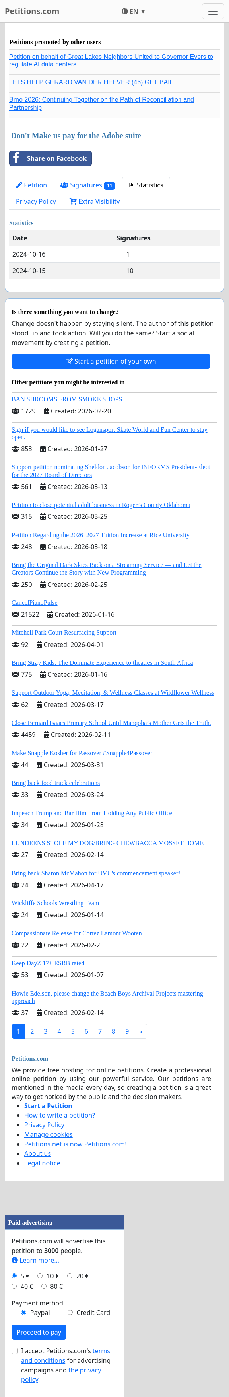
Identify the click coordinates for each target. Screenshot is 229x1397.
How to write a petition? (59, 1115)
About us (37, 1153)
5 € (25, 1276)
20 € (82, 1276)
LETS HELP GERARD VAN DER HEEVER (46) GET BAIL (91, 82)
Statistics (146, 185)
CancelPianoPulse (35, 602)
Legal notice (42, 1163)
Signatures (87, 185)
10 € (53, 1276)
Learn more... (35, 1260)
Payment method (37, 1303)
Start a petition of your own (111, 361)
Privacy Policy (36, 201)
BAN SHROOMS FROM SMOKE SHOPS (67, 399)
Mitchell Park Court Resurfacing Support (64, 632)
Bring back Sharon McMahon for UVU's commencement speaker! (96, 873)
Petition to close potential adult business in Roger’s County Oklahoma (101, 504)
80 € (56, 1286)
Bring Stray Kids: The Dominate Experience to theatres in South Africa (102, 662)
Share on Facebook (48, 158)
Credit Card (93, 1312)
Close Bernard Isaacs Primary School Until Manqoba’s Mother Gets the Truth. (111, 722)
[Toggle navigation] (213, 11)
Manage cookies (48, 1134)
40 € (27, 1286)
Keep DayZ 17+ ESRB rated (48, 963)
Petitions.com (32, 11)
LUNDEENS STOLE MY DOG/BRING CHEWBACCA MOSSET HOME (108, 843)
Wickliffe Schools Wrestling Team (55, 903)
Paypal (40, 1312)
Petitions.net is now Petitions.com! (75, 1144)
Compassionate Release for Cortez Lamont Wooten (77, 933)
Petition (31, 185)
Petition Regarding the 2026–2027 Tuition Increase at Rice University (101, 535)
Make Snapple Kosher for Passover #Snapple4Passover (82, 753)
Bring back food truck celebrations (56, 782)
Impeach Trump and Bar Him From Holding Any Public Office (92, 813)
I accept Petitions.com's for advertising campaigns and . (66, 1365)
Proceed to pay (39, 1332)
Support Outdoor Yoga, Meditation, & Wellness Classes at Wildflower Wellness (113, 692)
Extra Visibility (95, 201)
